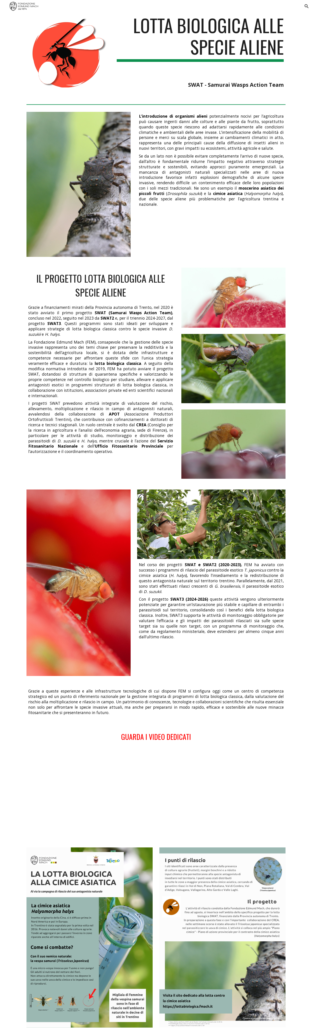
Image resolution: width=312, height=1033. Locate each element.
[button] (306, 6)
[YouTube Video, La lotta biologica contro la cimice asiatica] (222, 795)
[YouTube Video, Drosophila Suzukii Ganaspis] (89, 795)
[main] (200, 51)
